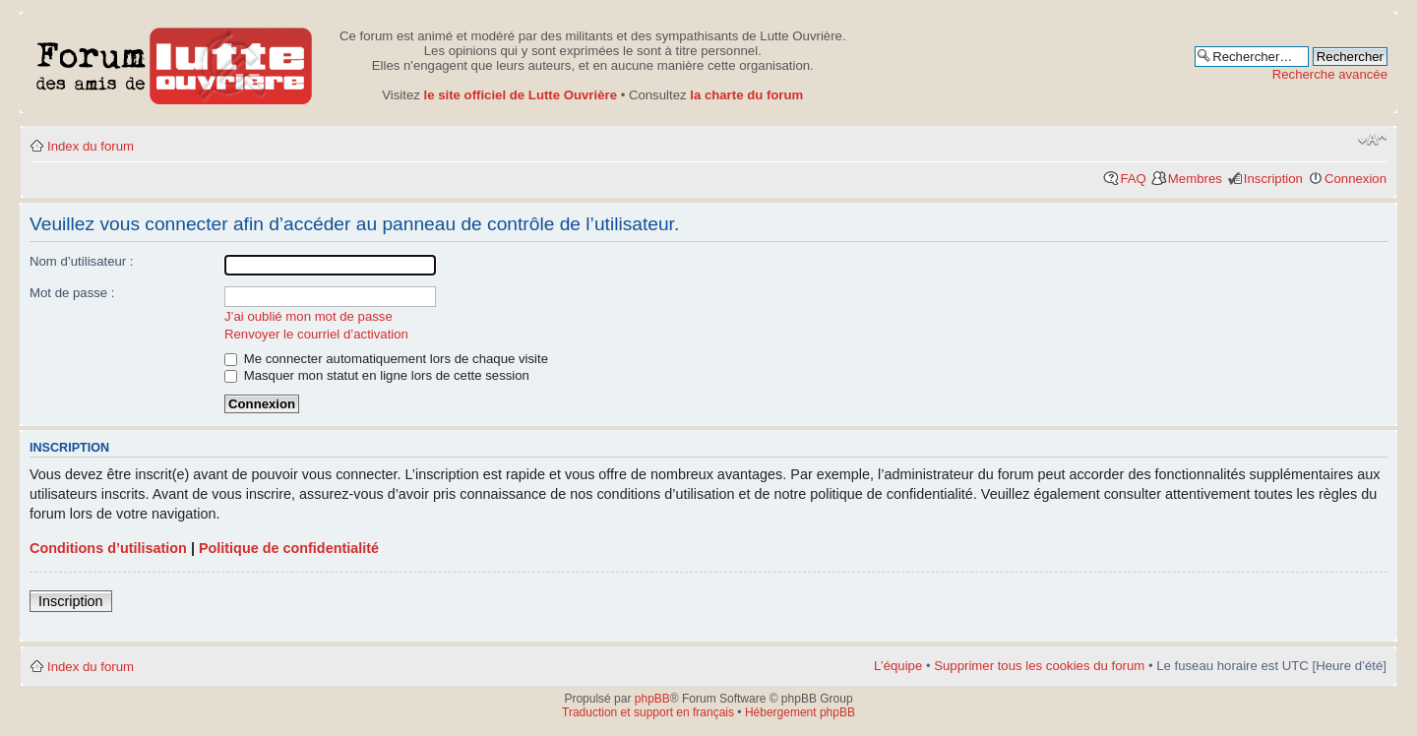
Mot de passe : (72, 292)
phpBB (652, 698)
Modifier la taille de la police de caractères (1372, 140)
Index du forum (90, 146)
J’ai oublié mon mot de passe (308, 316)
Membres (1195, 178)
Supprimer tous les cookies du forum (1039, 665)
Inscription (1273, 178)
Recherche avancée (1329, 74)
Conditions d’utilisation (108, 548)
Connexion (1355, 178)
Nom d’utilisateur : (82, 261)
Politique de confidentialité (289, 548)
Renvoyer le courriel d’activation (316, 334)
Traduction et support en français (648, 712)
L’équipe (898, 665)
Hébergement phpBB (800, 712)
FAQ (1132, 178)
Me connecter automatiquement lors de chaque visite (386, 358)
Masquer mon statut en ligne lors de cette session (376, 375)
